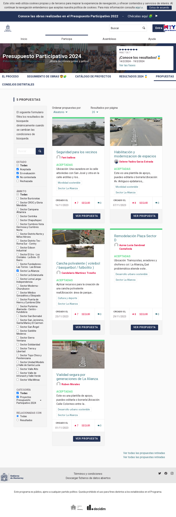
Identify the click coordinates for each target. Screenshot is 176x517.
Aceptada (23, 169)
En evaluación (25, 173)
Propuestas (165, 76)
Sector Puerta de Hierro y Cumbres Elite (28, 301)
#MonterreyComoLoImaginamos (24, 61)
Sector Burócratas (28, 198)
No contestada (26, 177)
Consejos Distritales (18, 84)
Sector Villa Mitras (28, 379)
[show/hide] (42, 400)
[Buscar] (26, 151)
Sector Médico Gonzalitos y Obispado (28, 294)
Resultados (24, 420)
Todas (22, 165)
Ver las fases (127, 65)
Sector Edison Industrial (25, 249)
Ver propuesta (88, 216)
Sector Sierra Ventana (25, 339)
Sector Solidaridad (28, 344)
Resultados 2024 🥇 (133, 76)
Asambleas (109, 39)
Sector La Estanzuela (29, 275)
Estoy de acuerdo (159, 7)
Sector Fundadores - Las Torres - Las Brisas (29, 265)
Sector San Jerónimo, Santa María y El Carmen (30, 321)
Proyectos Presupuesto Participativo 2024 (26, 400)
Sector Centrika (26, 216)
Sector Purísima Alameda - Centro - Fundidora (26, 309)
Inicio (24, 39)
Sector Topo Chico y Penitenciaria (29, 357)
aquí (139, 7)
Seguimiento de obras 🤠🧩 (47, 76)
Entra (158, 28)
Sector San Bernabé (29, 316)
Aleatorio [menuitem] (58, 112)
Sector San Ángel (27, 327)
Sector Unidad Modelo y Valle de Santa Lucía (30, 363)
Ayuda (152, 39)
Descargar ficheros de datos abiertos (88, 478)
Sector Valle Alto (27, 369)
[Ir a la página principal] (8, 28)
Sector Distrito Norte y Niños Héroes (30, 235)
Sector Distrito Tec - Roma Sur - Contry (28, 242)
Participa (66, 39)
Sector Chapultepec (29, 220)
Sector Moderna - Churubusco (27, 287)
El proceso (10, 76)
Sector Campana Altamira (27, 211)
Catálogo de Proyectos (93, 76)
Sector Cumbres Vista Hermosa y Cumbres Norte (30, 227)
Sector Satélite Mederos (26, 332)
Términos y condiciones (88, 473)
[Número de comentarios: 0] (99, 203)
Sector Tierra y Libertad (26, 350)
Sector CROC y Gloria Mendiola (29, 204)
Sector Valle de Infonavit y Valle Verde (28, 374)
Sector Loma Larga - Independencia (29, 280)
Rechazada (24, 181)
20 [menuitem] (93, 112)
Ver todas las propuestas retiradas (144, 453)
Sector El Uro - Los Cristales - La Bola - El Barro (28, 257)
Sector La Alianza (27, 271)
